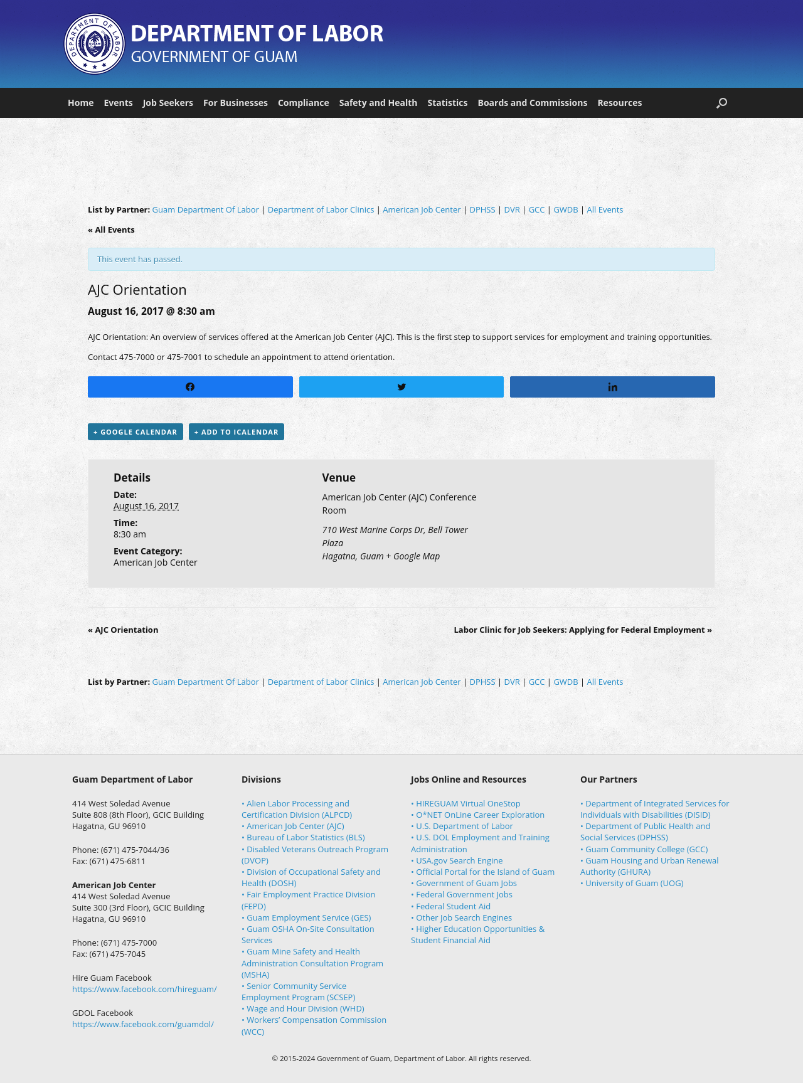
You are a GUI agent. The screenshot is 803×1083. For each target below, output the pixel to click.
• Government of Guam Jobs (464, 883)
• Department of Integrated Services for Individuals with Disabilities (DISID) (655, 809)
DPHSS (482, 209)
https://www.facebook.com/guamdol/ (143, 1024)
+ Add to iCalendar (236, 431)
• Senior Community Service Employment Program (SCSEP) (298, 991)
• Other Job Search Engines (461, 917)
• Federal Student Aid (451, 906)
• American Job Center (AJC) (293, 826)
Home (80, 102)
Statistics (447, 102)
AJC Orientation (123, 629)
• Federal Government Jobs (462, 894)
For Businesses (235, 102)
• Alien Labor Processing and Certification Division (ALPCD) (297, 809)
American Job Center (421, 209)
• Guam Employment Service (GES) (306, 917)
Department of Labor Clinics (321, 209)
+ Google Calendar (135, 431)
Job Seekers (168, 102)
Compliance (303, 102)
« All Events (111, 229)
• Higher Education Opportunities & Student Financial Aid (478, 934)
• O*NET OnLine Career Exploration (478, 814)
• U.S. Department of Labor (462, 826)
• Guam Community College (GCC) (644, 849)
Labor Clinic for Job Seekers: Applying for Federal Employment (583, 629)
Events (118, 102)
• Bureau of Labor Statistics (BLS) (303, 837)
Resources (619, 102)
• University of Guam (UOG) (631, 883)
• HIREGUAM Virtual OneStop (466, 803)
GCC (537, 209)
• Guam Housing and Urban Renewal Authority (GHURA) (649, 866)
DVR (512, 209)
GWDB (565, 209)
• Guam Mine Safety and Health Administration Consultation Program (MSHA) (312, 963)
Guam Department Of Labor (205, 209)
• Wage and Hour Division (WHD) (303, 1008)
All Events (605, 209)
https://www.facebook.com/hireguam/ (144, 989)
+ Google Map (413, 556)
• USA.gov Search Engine (457, 860)
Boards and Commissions (533, 102)
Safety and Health (378, 102)
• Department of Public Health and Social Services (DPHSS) (645, 831)
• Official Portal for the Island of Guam (483, 871)
